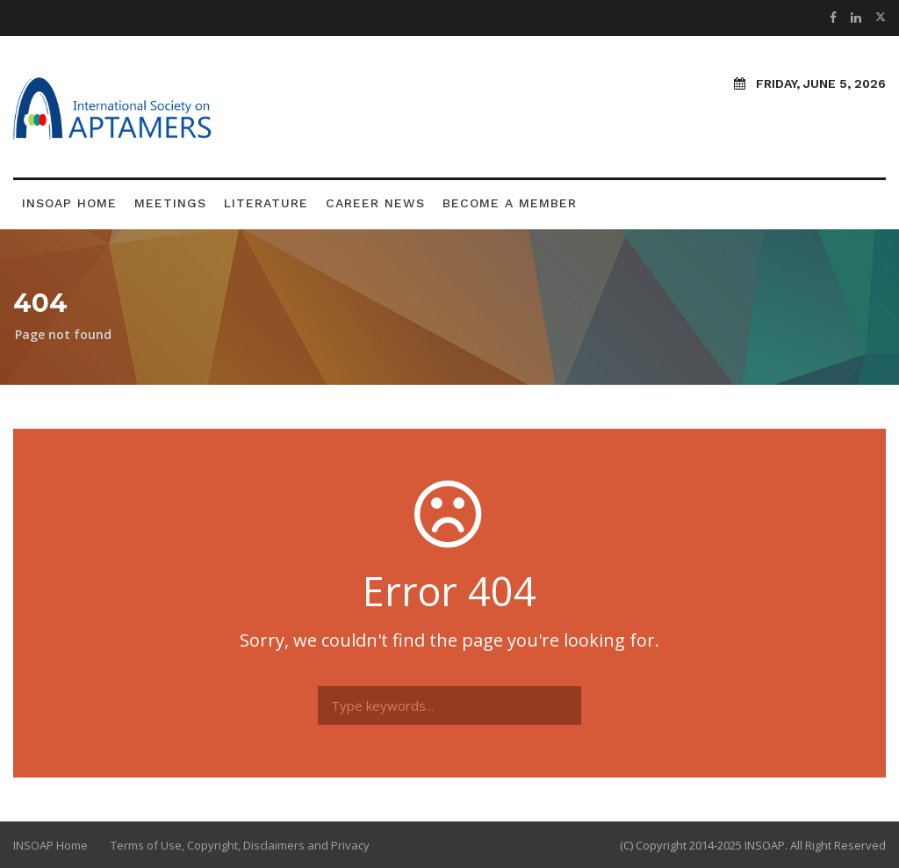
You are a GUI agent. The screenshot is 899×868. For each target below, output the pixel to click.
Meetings (170, 203)
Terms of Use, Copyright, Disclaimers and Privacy (240, 845)
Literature (266, 203)
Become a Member (509, 203)
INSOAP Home (69, 203)
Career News (375, 203)
